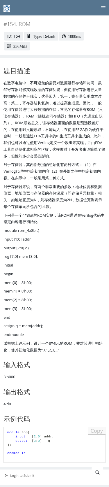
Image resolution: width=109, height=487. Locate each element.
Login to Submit (19, 475)
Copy (97, 430)
